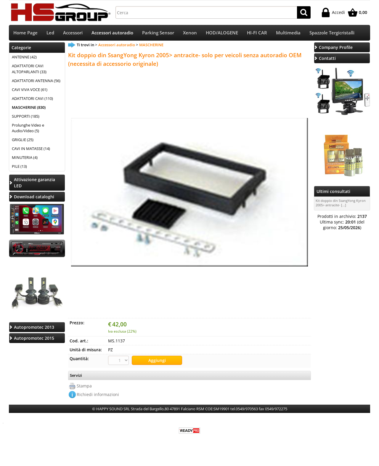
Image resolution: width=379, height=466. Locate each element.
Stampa (84, 386)
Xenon (190, 33)
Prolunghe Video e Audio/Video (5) (28, 128)
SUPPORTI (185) (25, 116)
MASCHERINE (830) (29, 107)
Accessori (73, 33)
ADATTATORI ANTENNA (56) (36, 80)
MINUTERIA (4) (25, 157)
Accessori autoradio (112, 33)
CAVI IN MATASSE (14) (31, 148)
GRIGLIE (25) (22, 139)
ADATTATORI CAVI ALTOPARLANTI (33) (29, 68)
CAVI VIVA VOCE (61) (29, 89)
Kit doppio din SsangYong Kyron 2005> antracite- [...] (341, 202)
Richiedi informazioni (98, 394)
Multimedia (288, 33)
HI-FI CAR (257, 33)
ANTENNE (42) (24, 57)
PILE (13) (19, 166)
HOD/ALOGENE (222, 33)
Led (50, 33)
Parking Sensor (158, 33)
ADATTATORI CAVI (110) (32, 98)
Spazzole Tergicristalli (331, 33)
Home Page (25, 33)
